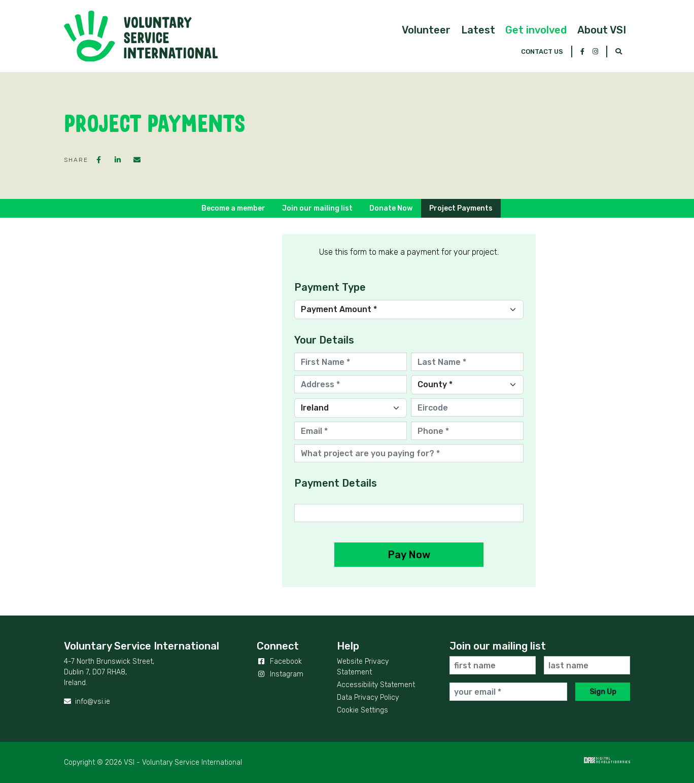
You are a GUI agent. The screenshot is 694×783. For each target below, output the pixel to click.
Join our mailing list (317, 208)
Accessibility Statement (376, 684)
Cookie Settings (362, 710)
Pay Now (409, 555)
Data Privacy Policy (368, 697)
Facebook (279, 661)
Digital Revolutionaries (607, 760)
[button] (360, 45)
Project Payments (461, 208)
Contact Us (542, 9)
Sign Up (602, 692)
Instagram (280, 674)
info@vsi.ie (87, 701)
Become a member (233, 208)
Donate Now (390, 208)
